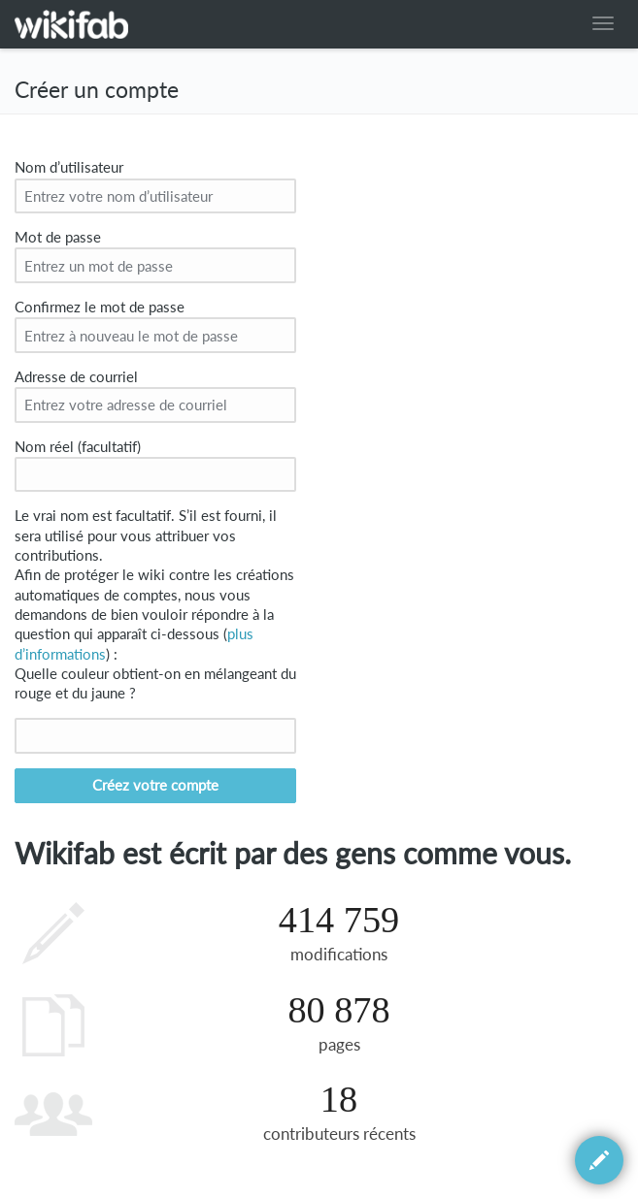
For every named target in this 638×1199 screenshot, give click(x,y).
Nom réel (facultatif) (78, 446)
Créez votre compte (155, 785)
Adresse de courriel (76, 377)
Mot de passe (58, 237)
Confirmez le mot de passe (100, 307)
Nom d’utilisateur (69, 167)
